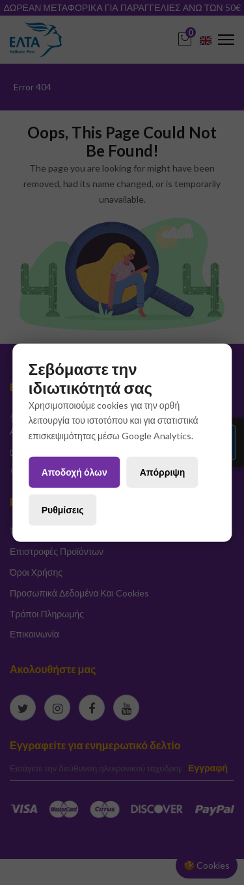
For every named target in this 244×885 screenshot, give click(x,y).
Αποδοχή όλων (74, 472)
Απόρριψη (162, 472)
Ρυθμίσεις (63, 509)
